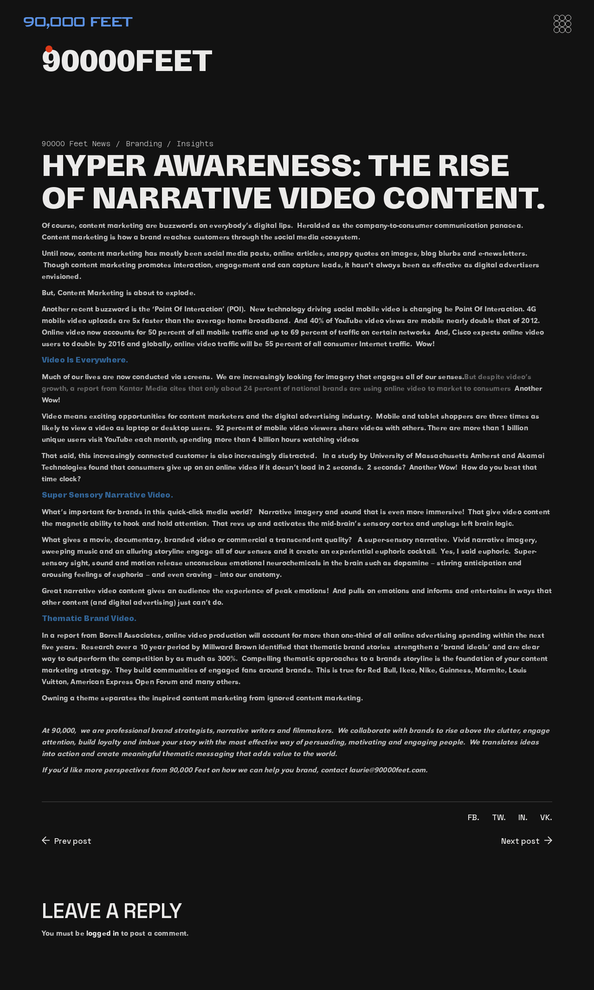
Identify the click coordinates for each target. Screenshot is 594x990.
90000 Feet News (76, 144)
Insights (195, 144)
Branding (144, 144)
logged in (102, 933)
